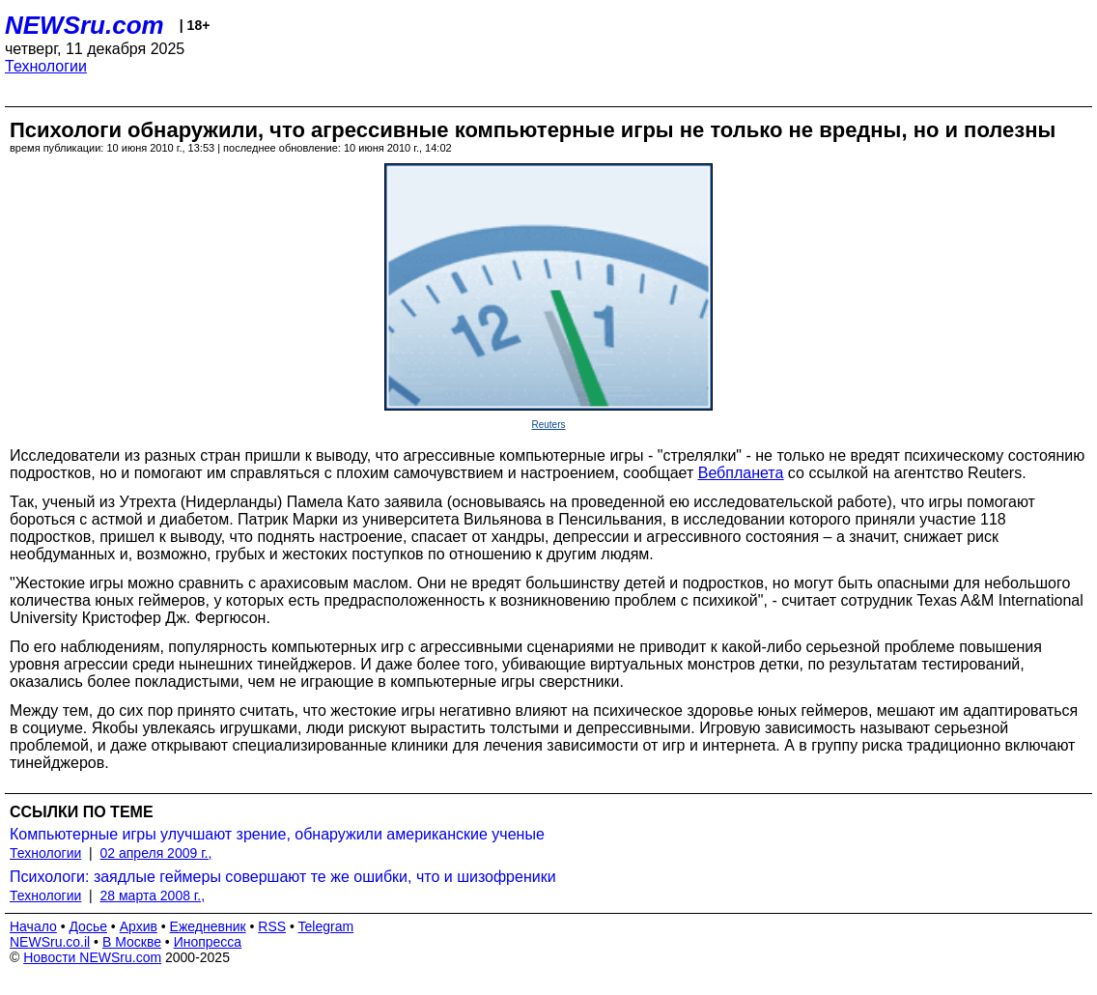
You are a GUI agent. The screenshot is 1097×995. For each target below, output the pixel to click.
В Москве (131, 942)
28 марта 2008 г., (153, 895)
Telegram (326, 926)
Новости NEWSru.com (92, 957)
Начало (33, 926)
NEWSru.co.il (50, 942)
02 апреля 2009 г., (156, 853)
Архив (138, 926)
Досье (88, 926)
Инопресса (208, 942)
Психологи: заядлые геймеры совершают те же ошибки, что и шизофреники (283, 876)
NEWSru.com (84, 25)
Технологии (46, 66)
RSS (272, 926)
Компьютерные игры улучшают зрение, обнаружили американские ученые (277, 834)
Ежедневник (208, 926)
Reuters (548, 424)
